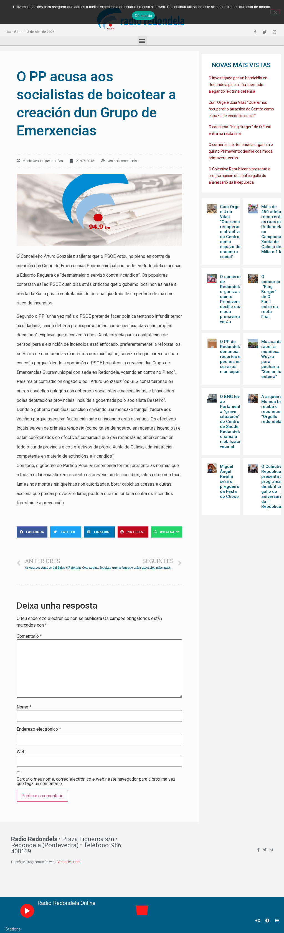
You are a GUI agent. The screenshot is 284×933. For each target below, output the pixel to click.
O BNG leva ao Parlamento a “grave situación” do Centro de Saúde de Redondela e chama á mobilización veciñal (232, 421)
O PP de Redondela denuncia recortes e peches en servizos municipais (231, 356)
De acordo (143, 16)
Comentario (29, 636)
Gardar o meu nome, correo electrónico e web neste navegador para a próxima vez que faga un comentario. (96, 781)
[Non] (275, 11)
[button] (142, 40)
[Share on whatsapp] (166, 532)
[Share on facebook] (32, 532)
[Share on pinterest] (133, 532)
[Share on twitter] (65, 532)
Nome (24, 707)
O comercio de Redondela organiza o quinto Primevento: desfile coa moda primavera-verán (241, 151)
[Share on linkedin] (99, 532)
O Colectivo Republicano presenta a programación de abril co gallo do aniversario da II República (239, 176)
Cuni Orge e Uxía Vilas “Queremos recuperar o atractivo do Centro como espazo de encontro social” (241, 109)
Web (21, 752)
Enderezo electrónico (39, 729)
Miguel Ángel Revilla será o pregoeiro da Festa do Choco (229, 481)
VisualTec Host (68, 862)
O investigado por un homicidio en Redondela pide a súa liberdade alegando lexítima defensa (238, 85)
